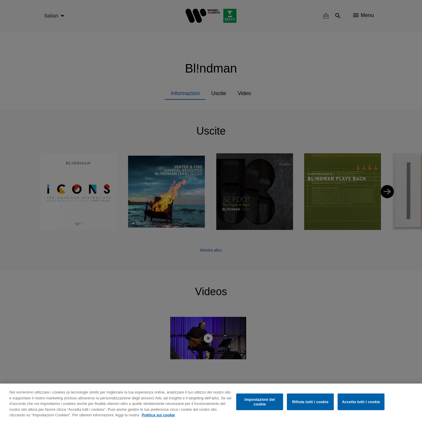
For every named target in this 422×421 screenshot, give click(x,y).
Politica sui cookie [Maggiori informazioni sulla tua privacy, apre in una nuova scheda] (158, 415)
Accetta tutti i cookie (361, 402)
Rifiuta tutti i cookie (310, 402)
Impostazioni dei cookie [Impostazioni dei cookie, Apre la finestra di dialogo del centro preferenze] (259, 401)
